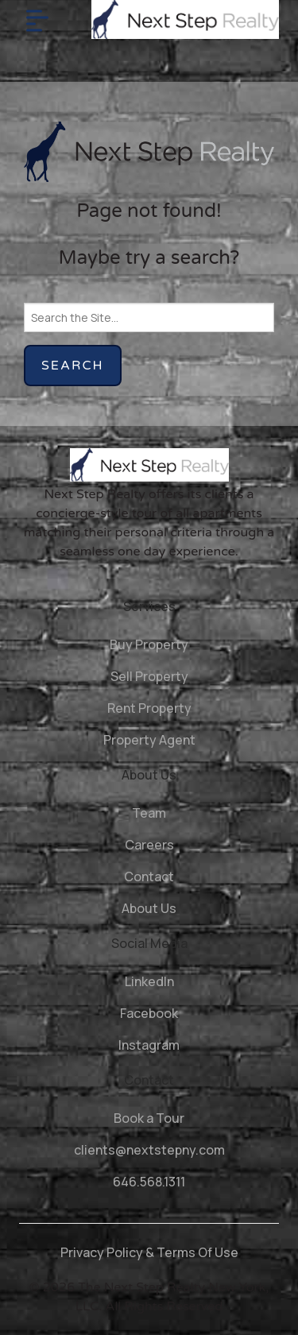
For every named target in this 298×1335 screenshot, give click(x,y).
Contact (149, 876)
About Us (149, 908)
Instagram (149, 1045)
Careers (149, 844)
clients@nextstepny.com (149, 1150)
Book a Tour (149, 1118)
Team (149, 813)
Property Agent (149, 740)
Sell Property (149, 676)
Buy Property (149, 644)
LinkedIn (149, 981)
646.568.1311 (149, 1181)
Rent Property (149, 708)
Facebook (149, 1013)
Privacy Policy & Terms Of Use (149, 1252)
